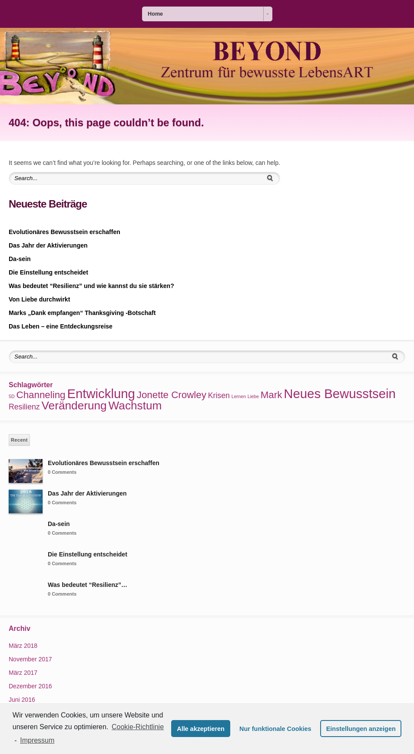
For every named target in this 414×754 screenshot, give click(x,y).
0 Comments (62, 472)
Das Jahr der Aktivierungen (48, 245)
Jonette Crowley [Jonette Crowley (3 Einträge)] (171, 394)
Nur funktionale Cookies (275, 728)
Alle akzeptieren (201, 728)
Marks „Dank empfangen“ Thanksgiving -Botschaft (82, 312)
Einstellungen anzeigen (361, 728)
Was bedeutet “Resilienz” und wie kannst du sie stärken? (91, 285)
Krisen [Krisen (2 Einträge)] (219, 395)
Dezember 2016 (30, 686)
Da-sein (20, 258)
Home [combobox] (155, 14)
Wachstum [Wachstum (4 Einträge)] (135, 405)
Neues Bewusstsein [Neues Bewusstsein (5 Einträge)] (340, 393)
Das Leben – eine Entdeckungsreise (61, 326)
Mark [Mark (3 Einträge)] (271, 394)
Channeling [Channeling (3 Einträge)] (41, 394)
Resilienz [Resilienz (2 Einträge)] (24, 406)
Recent (19, 439)
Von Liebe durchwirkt (39, 299)
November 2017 (30, 659)
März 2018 (23, 645)
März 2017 (23, 672)
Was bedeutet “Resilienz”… (87, 584)
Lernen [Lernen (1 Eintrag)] (239, 396)
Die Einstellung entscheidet (48, 272)
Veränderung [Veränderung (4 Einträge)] (74, 405)
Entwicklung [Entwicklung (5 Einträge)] (101, 393)
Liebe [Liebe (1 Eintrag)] (253, 396)
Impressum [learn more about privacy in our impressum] (37, 740)
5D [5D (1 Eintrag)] (12, 396)
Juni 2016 (22, 699)
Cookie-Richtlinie (138, 727)
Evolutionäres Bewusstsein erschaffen (64, 231)
